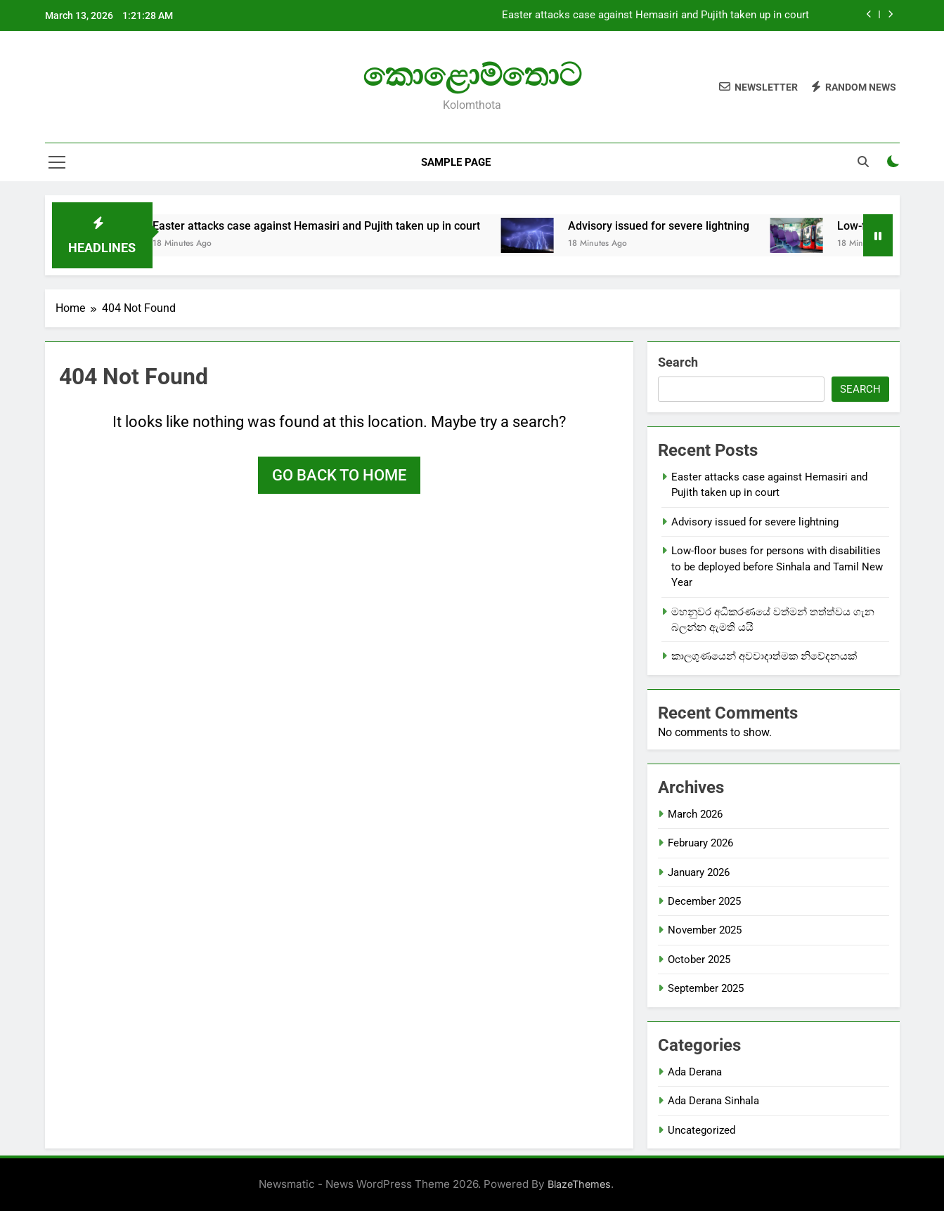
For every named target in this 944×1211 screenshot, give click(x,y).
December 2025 (704, 901)
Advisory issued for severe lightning (698, 226)
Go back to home (339, 475)
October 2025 (699, 959)
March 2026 (695, 814)
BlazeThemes (579, 1184)
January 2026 (699, 872)
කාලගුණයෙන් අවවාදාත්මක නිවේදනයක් (764, 656)
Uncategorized (701, 1130)
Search (678, 362)
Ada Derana (695, 1072)
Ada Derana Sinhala (713, 1100)
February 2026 (700, 843)
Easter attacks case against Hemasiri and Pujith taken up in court (655, 15)
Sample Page (456, 162)
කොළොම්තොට (472, 74)
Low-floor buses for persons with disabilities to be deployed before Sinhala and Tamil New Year (777, 566)
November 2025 (705, 930)
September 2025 (706, 988)
